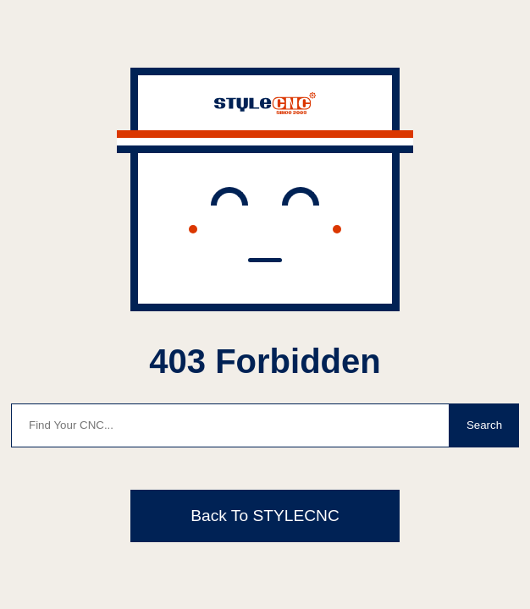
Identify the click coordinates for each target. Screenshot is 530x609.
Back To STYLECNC (265, 515)
